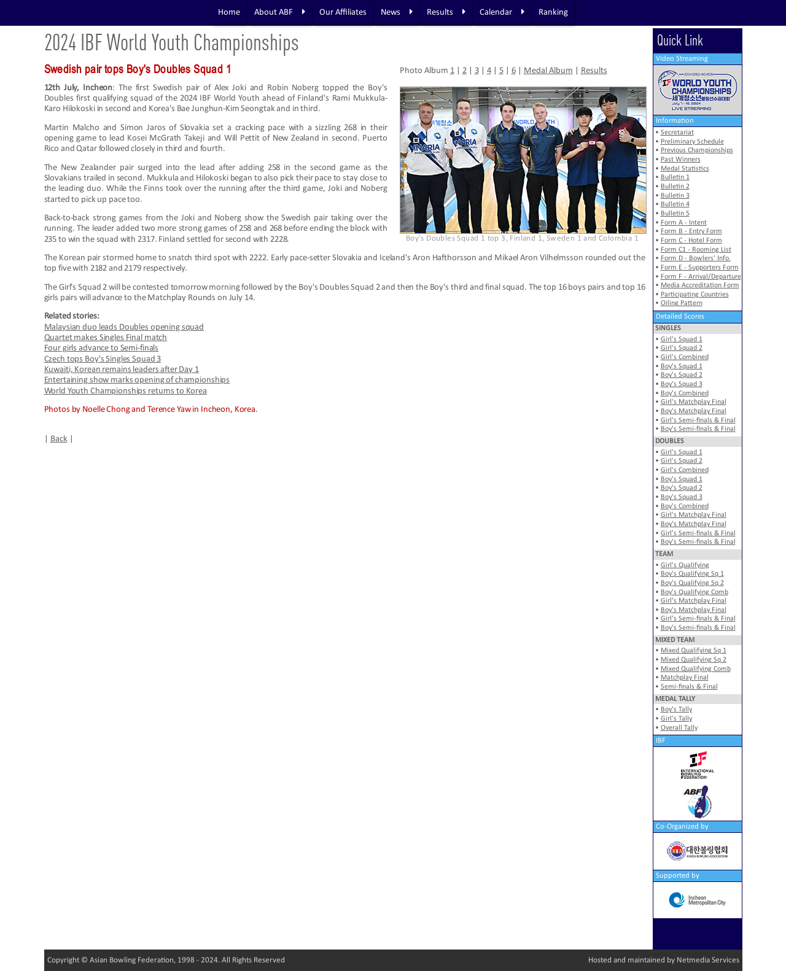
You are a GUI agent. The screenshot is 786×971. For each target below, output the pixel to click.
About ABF (279, 12)
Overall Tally (679, 728)
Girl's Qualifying (685, 565)
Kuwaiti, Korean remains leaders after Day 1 (121, 369)
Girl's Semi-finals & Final (698, 420)
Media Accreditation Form (700, 285)
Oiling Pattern (681, 303)
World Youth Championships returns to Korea (125, 391)
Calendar (502, 12)
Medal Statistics (685, 168)
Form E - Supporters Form (700, 267)
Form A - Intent (684, 222)
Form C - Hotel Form (691, 240)
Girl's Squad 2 (681, 348)
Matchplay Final (685, 677)
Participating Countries (695, 294)
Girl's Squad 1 (681, 339)
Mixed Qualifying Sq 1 (693, 650)
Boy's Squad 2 (681, 375)
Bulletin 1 (675, 177)
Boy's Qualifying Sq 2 (692, 583)
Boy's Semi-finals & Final (698, 429)
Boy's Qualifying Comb (694, 592)
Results (446, 12)
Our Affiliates (343, 12)
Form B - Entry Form (691, 231)
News (397, 12)
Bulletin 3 (675, 195)
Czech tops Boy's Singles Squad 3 (102, 359)
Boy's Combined (685, 393)
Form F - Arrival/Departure (701, 276)
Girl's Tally (676, 718)
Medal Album (548, 70)
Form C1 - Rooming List (696, 249)
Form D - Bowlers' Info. (696, 258)
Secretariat (677, 132)
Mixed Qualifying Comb (696, 669)
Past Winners (681, 159)
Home (229, 12)
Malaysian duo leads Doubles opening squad (124, 327)
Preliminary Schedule (692, 141)
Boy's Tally (676, 709)
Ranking (553, 12)
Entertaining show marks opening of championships (137, 380)
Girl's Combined (685, 357)
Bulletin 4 (675, 204)
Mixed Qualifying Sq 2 (693, 659)
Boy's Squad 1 (681, 366)
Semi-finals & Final (689, 687)
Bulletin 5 (675, 213)
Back (59, 439)
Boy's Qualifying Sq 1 (692, 574)
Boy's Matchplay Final (693, 411)
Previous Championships (697, 150)
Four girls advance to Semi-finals (101, 348)
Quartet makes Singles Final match (106, 337)
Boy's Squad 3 (681, 384)
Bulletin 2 (675, 186)
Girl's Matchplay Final (693, 402)
